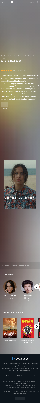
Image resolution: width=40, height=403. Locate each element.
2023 (15, 55)
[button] (10, 290)
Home (3, 55)
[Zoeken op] (38, 2)
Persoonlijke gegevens (20, 383)
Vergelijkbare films (20, 265)
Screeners (25, 385)
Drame (21, 55)
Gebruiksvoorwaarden (29, 382)
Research (32, 385)
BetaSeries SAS (9, 385)
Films (9, 55)
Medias (18, 385)
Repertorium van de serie (16, 374)
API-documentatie (10, 376)
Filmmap (28, 374)
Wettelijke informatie (9, 382)
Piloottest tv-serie (10, 387)
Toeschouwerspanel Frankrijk (26, 387)
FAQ (18, 376)
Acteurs (5, 265)
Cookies (18, 382)
